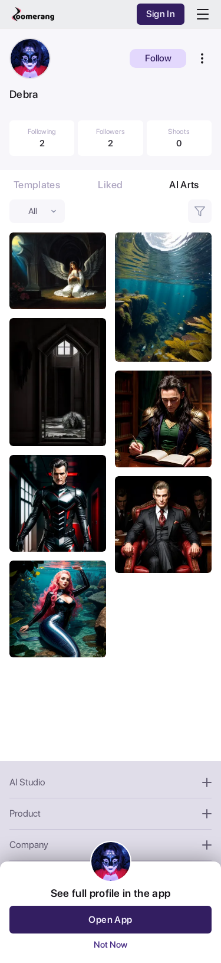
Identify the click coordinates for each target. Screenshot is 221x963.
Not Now (110, 944)
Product (110, 813)
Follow (158, 58)
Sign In (160, 13)
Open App (110, 919)
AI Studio (110, 782)
